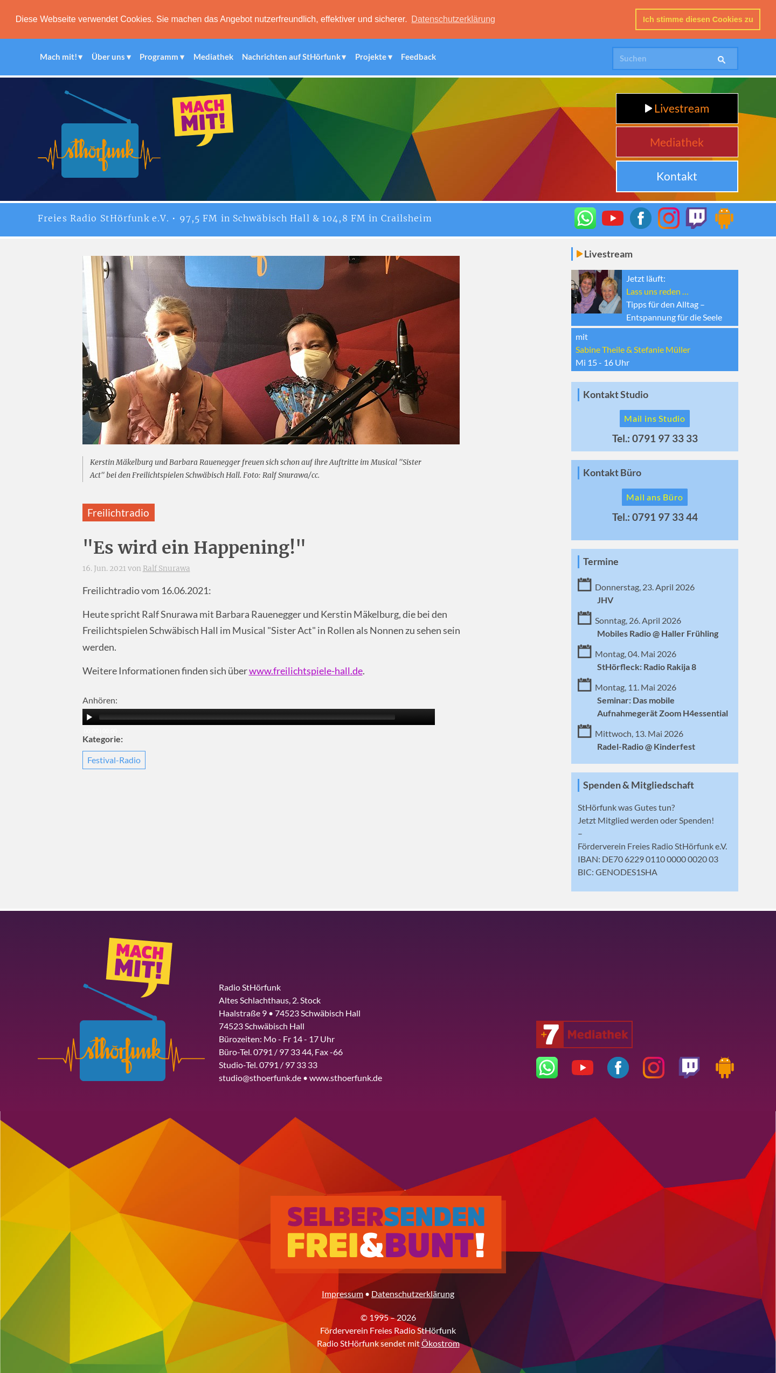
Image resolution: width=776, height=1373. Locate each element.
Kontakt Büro (612, 472)
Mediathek (213, 56)
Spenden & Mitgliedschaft (638, 784)
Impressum (342, 1293)
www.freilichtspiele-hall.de (306, 671)
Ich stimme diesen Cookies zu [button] (698, 19)
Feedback (418, 56)
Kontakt (676, 176)
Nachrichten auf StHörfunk (291, 56)
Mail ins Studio (654, 418)
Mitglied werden (628, 819)
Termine (601, 561)
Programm (159, 56)
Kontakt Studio (615, 394)
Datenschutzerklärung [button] (453, 19)
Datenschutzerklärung (412, 1293)
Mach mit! (58, 56)
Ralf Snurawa (166, 568)
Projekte (370, 56)
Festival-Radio (114, 759)
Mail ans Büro (654, 497)
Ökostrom (440, 1342)
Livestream (677, 108)
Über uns (108, 56)
